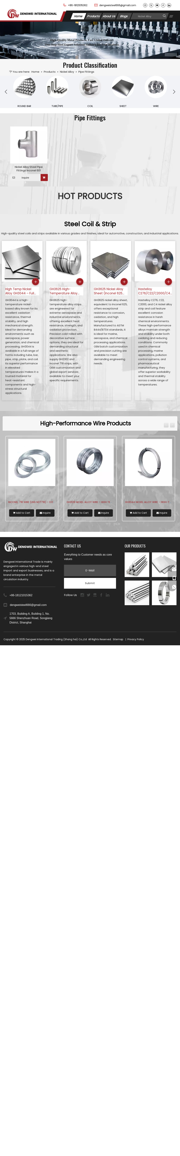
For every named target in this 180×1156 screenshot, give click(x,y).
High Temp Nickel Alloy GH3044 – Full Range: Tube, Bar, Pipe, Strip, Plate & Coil (22, 291)
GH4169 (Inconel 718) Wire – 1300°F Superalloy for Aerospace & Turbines (54, 502)
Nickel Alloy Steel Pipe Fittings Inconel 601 (29, 168)
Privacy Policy (135, 639)
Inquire (19, 177)
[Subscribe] (90, 583)
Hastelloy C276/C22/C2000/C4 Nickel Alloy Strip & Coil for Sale (154, 291)
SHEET (123, 106)
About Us (109, 16)
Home (78, 16)
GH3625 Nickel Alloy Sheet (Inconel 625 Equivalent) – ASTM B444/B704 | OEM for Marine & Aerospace (109, 291)
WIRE (156, 106)
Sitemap (118, 639)
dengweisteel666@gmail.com (117, 5)
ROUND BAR (24, 106)
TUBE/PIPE (57, 106)
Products (93, 16)
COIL (90, 106)
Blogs (124, 16)
